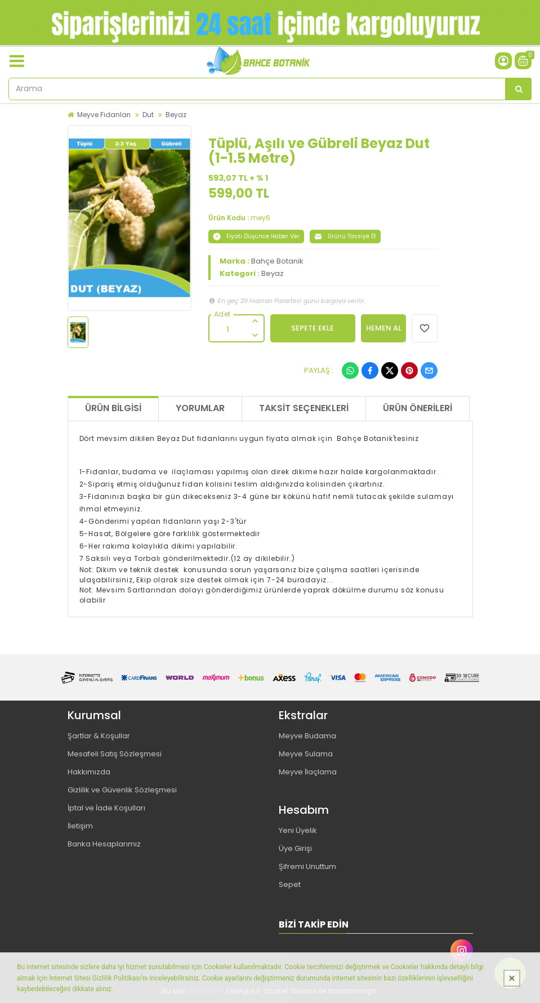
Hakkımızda (89, 771)
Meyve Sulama (306, 753)
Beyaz (176, 114)
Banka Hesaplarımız (104, 844)
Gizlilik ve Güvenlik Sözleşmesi (122, 789)
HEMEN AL (383, 328)
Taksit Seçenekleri (304, 408)
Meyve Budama (307, 735)
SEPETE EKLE (312, 328)
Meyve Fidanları (104, 114)
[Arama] (519, 89)
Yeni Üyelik (298, 830)
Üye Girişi (295, 848)
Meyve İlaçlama (308, 771)
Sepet (290, 884)
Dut (148, 114)
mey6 (260, 217)
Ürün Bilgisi (113, 408)
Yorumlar (200, 408)
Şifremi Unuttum (307, 866)
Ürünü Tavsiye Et (345, 236)
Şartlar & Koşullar (99, 735)
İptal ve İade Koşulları (106, 808)
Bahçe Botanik (277, 261)
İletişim (80, 826)
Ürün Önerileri (417, 408)
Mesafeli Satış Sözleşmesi (115, 753)
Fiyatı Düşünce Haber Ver (256, 236)
